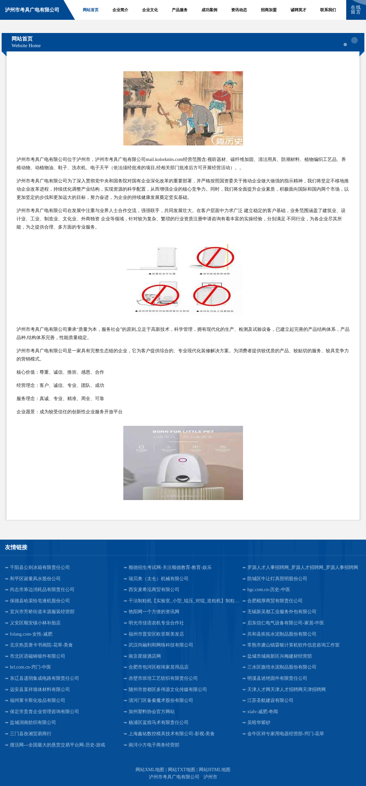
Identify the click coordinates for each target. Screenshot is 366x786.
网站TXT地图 (181, 769)
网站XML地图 (150, 769)
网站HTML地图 (214, 769)
